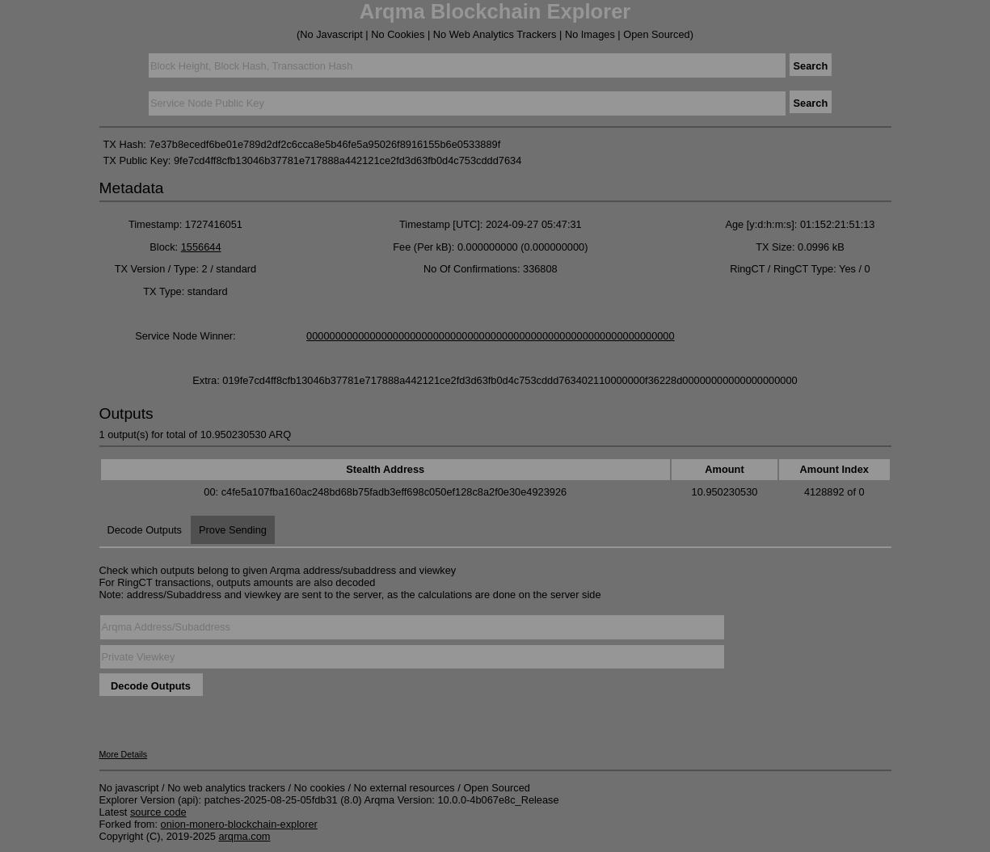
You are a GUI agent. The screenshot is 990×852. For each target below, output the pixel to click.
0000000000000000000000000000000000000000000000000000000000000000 (490, 336)
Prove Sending (233, 530)
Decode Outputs (144, 530)
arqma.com (244, 836)
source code (158, 812)
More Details (123, 754)
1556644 (201, 247)
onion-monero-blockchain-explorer (239, 824)
